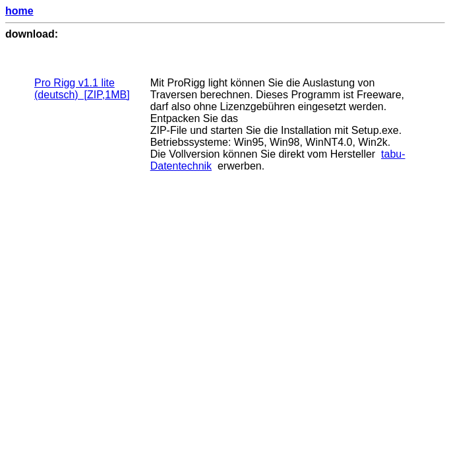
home (19, 10)
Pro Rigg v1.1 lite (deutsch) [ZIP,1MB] (82, 88)
